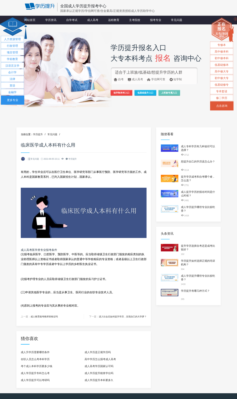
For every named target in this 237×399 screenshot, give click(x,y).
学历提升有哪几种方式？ (195, 290)
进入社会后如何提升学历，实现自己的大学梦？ (121, 316)
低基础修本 (222, 64)
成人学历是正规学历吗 (98, 351)
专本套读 (221, 91)
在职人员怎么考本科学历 (35, 358)
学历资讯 (50, 19)
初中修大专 (222, 78)
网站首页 (29, 19)
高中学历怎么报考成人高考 (100, 358)
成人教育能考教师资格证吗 (45, 316)
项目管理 (12, 52)
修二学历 (221, 97)
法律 (12, 78)
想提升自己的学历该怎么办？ (198, 161)
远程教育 (113, 19)
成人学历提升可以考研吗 (35, 379)
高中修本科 (222, 51)
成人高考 (92, 19)
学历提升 (38, 134)
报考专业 (155, 19)
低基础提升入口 (153, 93)
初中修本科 (222, 58)
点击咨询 (221, 105)
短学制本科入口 (124, 93)
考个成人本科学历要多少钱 (36, 365)
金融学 (12, 92)
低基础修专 (222, 84)
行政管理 (12, 45)
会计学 (12, 72)
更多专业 (12, 100)
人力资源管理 (12, 39)
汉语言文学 (12, 65)
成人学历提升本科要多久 (99, 379)
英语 (12, 85)
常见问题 (176, 19)
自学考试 (71, 19)
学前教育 (12, 59)
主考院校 (134, 19)
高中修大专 (222, 71)
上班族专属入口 (183, 93)
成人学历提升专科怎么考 (35, 372)
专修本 (221, 44)
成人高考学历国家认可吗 (99, 365)
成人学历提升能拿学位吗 (99, 372)
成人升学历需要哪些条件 (35, 351)
